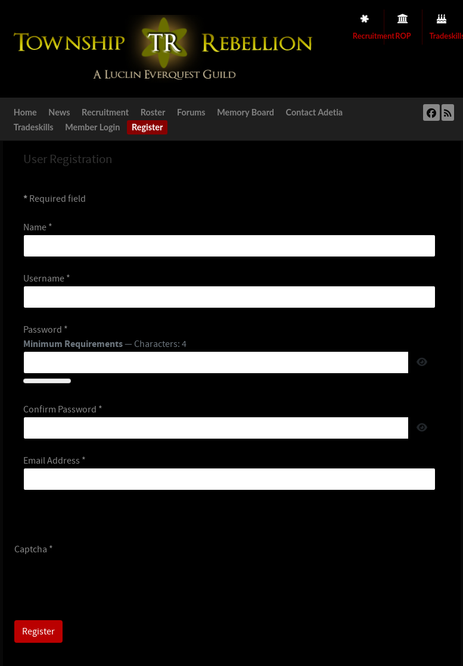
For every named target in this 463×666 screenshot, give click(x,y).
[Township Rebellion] (165, 48)
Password (45, 330)
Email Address (54, 461)
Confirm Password (62, 409)
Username (46, 278)
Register (38, 631)
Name (37, 227)
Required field (54, 199)
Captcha (33, 549)
